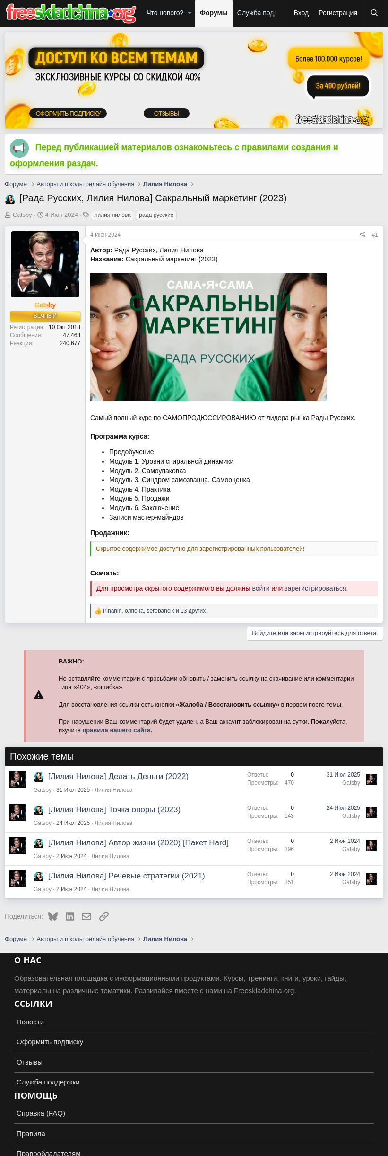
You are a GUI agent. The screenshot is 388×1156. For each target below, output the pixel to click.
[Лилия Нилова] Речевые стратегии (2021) (126, 875)
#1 (375, 235)
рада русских (156, 215)
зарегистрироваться (315, 588)
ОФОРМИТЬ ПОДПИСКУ (66, 113)
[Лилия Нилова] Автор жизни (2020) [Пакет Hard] (138, 842)
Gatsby (22, 214)
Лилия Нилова (113, 790)
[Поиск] (374, 13)
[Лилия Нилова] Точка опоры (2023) (114, 809)
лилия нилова (112, 215)
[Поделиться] (362, 235)
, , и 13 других (154, 611)
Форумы (214, 13)
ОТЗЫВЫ (164, 113)
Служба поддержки (266, 13)
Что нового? (165, 13)
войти (260, 588)
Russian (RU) (29, 1146)
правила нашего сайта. (117, 730)
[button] (189, 13)
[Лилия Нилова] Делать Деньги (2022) (118, 776)
